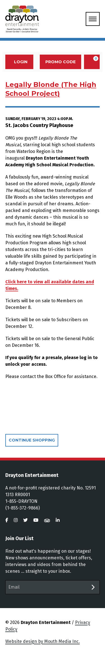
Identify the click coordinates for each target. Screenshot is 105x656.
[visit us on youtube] (35, 520)
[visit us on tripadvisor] (47, 520)
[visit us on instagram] (16, 520)
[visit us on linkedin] (58, 520)
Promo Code (60, 61)
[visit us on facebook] (6, 520)
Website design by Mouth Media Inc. (42, 641)
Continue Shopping (32, 440)
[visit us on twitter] (25, 520)
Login (17, 61)
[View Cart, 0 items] (92, 62)
